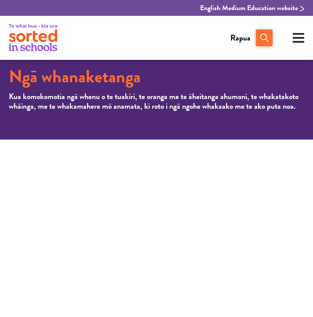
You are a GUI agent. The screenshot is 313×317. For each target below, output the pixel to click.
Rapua (240, 38)
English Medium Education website (252, 7)
